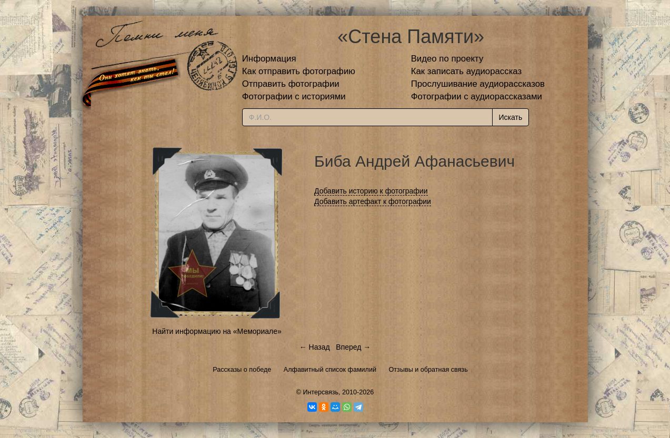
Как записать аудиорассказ (466, 71)
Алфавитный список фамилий (330, 369)
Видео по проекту (447, 59)
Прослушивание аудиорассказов (478, 84)
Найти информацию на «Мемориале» (216, 331)
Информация (269, 59)
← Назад (314, 347)
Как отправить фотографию (298, 71)
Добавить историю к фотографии (371, 191)
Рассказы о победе (242, 369)
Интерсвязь (320, 392)
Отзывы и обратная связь (428, 369)
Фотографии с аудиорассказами (476, 96)
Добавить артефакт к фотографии (372, 201)
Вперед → (353, 347)
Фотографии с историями (294, 96)
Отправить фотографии (290, 84)
